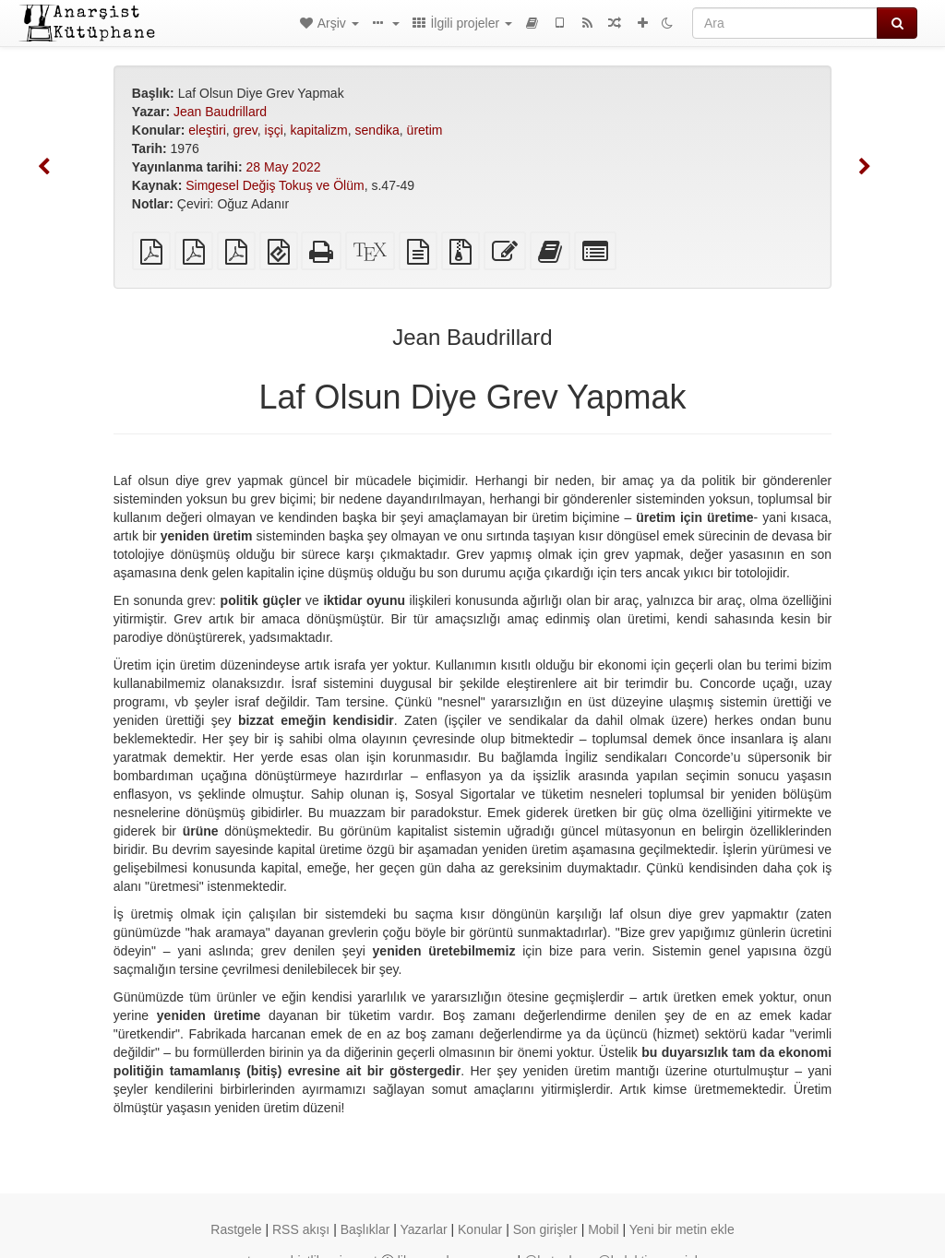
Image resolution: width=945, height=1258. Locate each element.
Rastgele (235, 1229)
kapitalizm (319, 130)
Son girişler (545, 1229)
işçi (274, 130)
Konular (480, 1229)
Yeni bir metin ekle (682, 1229)
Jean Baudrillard (220, 111)
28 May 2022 (283, 167)
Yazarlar (424, 1229)
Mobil (603, 1229)
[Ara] (785, 23)
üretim (425, 130)
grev (245, 130)
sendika (377, 130)
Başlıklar (365, 1229)
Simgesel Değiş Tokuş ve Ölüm (274, 185)
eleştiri (206, 130)
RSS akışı (300, 1229)
